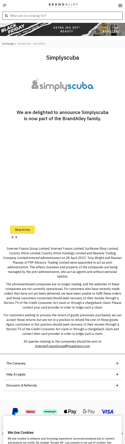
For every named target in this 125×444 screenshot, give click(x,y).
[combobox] (62, 16)
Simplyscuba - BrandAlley (31, 43)
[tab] (12, 237)
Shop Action (22, 229)
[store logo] (63, 5)
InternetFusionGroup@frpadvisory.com (62, 346)
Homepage (8, 43)
